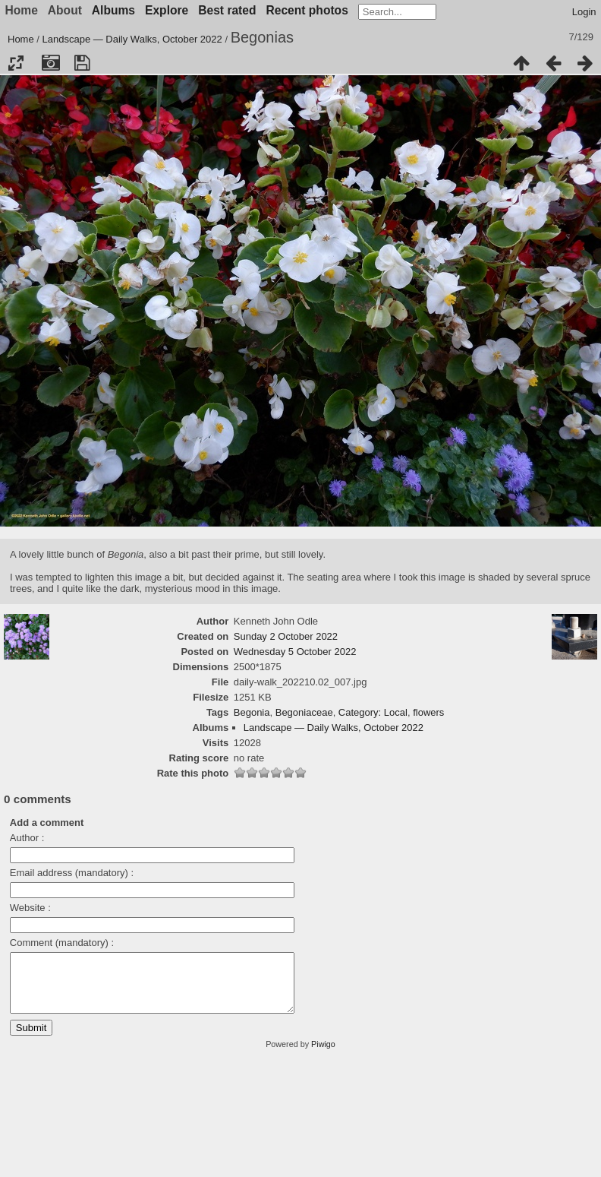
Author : (27, 837)
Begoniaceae (304, 712)
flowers (428, 712)
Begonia (252, 712)
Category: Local (372, 712)
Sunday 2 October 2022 (286, 636)
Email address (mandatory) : (72, 872)
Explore (166, 10)
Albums (113, 10)
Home (21, 39)
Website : (30, 907)
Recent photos (307, 10)
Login (584, 11)
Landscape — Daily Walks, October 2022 (132, 39)
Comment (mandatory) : (62, 942)
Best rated (227, 10)
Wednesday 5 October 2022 (295, 651)
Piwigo (323, 1055)
